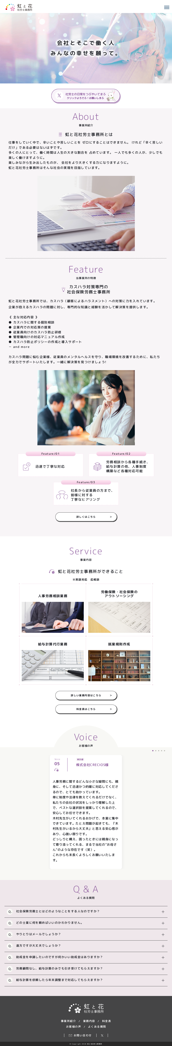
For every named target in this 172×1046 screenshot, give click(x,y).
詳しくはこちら (94, 516)
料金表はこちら (94, 709)
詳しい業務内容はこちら (91, 695)
